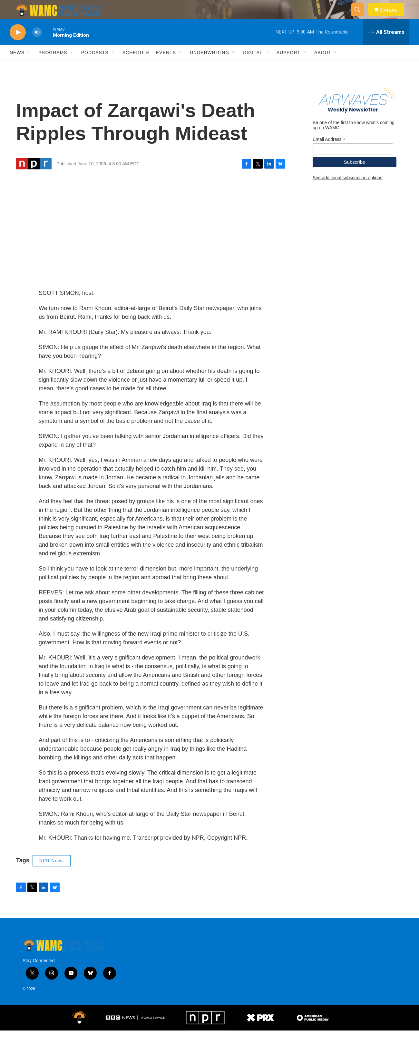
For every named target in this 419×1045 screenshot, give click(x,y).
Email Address (329, 154)
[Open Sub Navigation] (29, 67)
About (322, 67)
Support (288, 67)
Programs (52, 67)
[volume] (37, 47)
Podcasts (95, 67)
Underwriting (209, 67)
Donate (393, 17)
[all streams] (386, 47)
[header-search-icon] (360, 17)
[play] (18, 47)
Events (166, 67)
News (17, 67)
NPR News (51, 875)
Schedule (136, 67)
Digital (252, 67)
